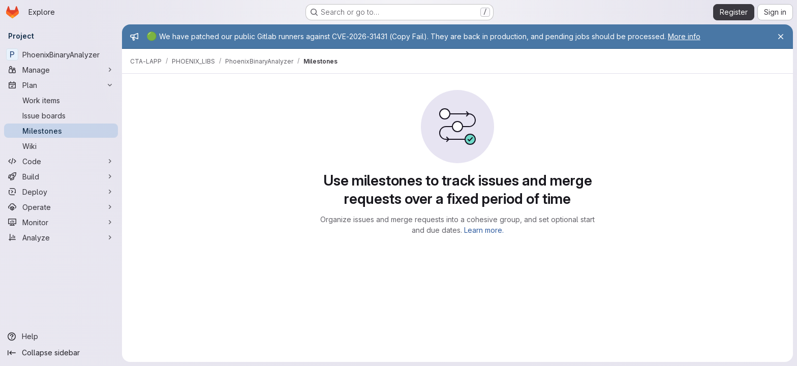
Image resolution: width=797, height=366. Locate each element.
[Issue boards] (61, 115)
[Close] (781, 36)
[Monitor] (61, 222)
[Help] (61, 336)
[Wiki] (61, 146)
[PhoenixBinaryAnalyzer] (61, 54)
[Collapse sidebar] (61, 353)
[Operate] (61, 207)
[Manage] (61, 70)
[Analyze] (61, 237)
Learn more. (484, 230)
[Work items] (61, 100)
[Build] (61, 176)
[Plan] (61, 85)
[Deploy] (61, 192)
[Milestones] (61, 131)
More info (684, 36)
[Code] (61, 161)
